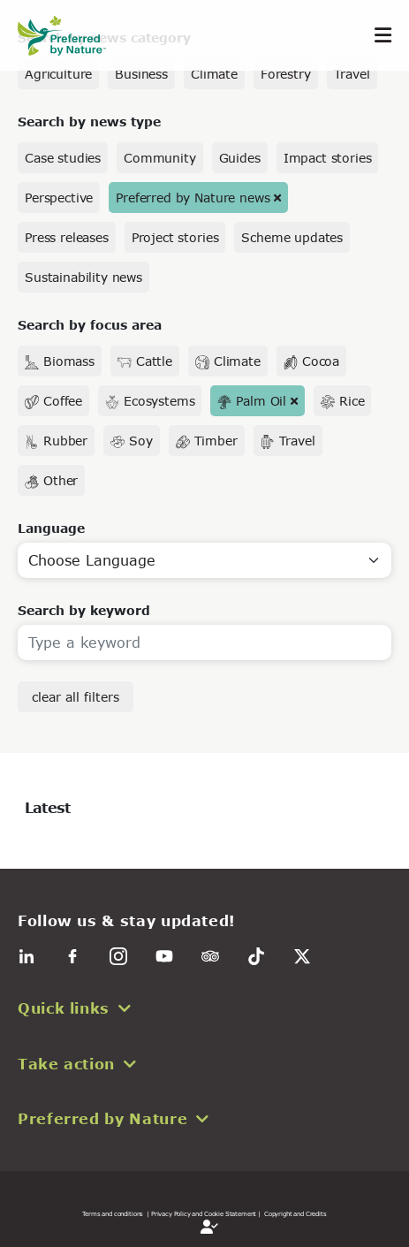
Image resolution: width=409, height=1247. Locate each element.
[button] (204, 1008)
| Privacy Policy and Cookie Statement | (204, 1213)
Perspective (59, 197)
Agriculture (58, 73)
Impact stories (328, 157)
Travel (352, 73)
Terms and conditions (112, 1213)
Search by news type (89, 121)
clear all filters (75, 696)
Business (141, 73)
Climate (214, 73)
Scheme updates (292, 237)
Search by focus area (90, 324)
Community (160, 157)
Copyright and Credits (295, 1213)
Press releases (67, 237)
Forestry (286, 73)
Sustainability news (83, 277)
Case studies (63, 157)
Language (51, 528)
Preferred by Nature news (192, 197)
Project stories (175, 237)
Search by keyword (84, 610)
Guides (240, 157)
